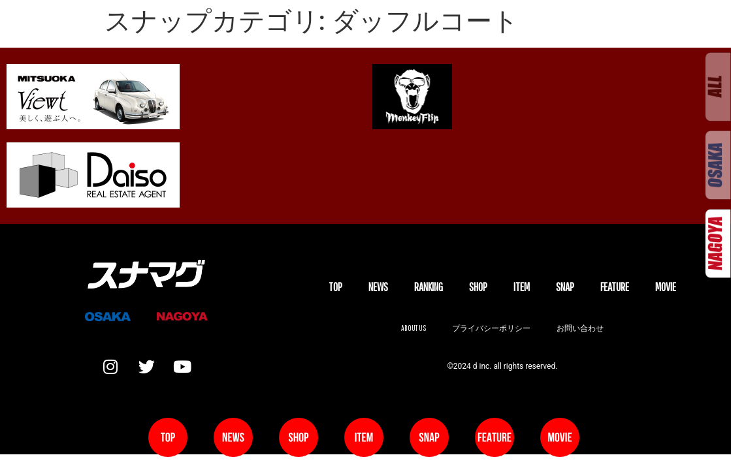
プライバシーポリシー (491, 328)
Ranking (428, 287)
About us (413, 328)
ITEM (521, 287)
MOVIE (665, 287)
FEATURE (614, 287)
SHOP (478, 287)
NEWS (378, 287)
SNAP (565, 287)
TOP (335, 287)
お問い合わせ (580, 328)
